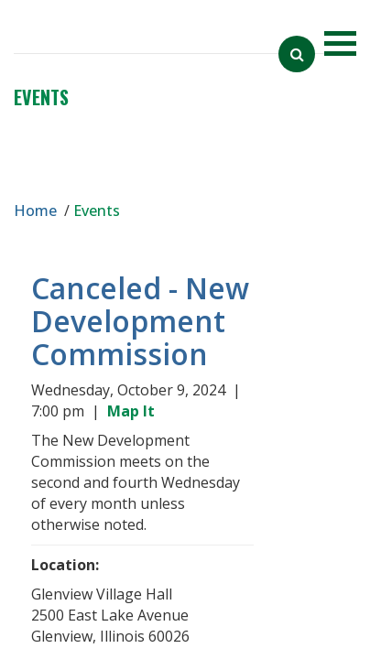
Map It (134, 411)
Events (41, 97)
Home (35, 210)
